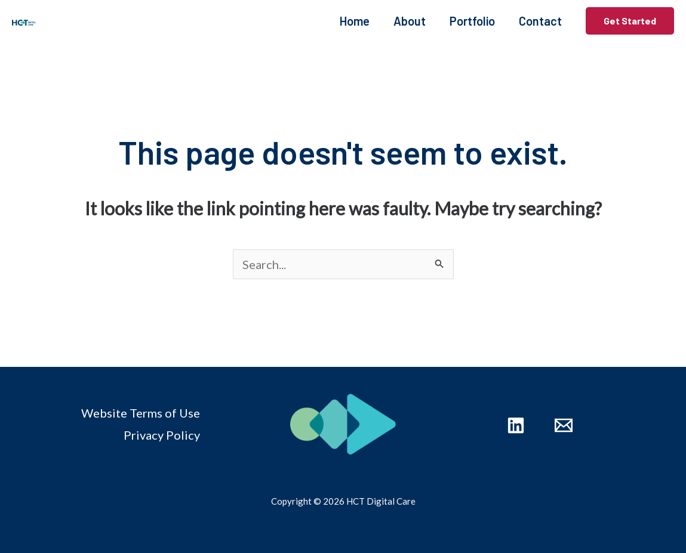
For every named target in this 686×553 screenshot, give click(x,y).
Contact (540, 21)
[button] (630, 21)
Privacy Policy (162, 435)
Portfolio (472, 21)
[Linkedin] (516, 425)
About (409, 21)
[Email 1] (564, 425)
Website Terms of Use (140, 413)
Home (355, 21)
